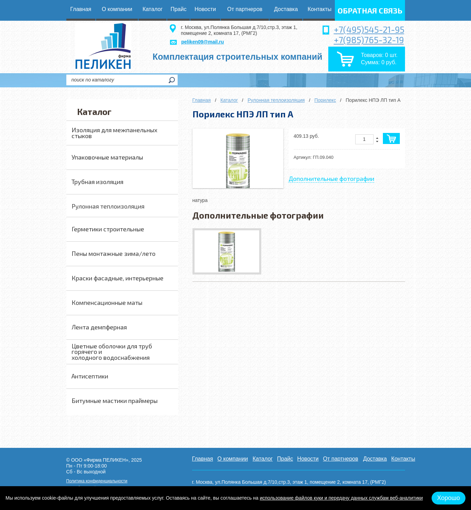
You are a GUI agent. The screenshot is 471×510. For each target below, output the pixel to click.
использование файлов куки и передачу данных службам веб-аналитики (341, 498)
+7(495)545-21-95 (369, 29)
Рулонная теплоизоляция (275, 100)
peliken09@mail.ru (202, 42)
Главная (201, 100)
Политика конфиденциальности (97, 481)
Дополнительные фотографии (331, 178)
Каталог (229, 100)
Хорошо (448, 497)
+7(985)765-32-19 (369, 40)
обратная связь (370, 10)
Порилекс (325, 100)
